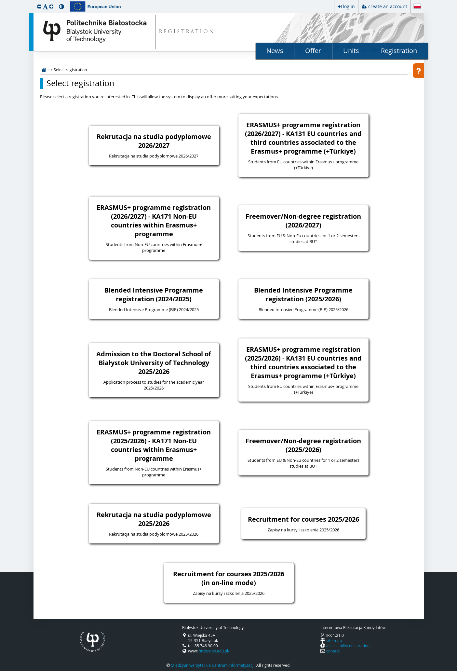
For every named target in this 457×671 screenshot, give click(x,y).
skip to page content (1, 1)
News (274, 50)
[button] (39, 6)
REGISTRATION (187, 32)
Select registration (80, 83)
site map (334, 640)
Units (351, 50)
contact (333, 650)
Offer (313, 50)
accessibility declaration (348, 645)
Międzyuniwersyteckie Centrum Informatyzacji (212, 665)
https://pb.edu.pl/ (214, 650)
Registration (399, 50)
